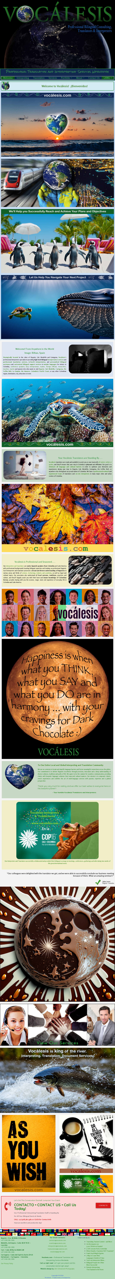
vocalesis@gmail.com (57, 1252)
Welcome (8, 77)
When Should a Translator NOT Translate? (100, 1251)
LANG (108, 77)
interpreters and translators (15, 566)
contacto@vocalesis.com (57, 1240)
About (80, 77)
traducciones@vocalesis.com (57, 1249)
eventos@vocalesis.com (57, 1243)
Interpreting (23, 77)
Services (53, 77)
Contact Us (94, 77)
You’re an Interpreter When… (95, 1260)
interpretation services (56, 360)
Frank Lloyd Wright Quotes (95, 1253)
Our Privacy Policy (7, 1263)
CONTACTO (103, 1205)
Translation (39, 77)
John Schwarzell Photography (64, 1269)
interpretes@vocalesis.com (57, 1246)
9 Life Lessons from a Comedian (96, 1249)
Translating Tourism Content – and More (99, 1242)
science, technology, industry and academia (36, 573)
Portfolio (66, 77)
